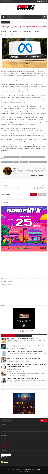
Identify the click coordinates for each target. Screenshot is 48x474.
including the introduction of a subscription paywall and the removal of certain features (22, 121)
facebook (7, 26)
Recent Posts (24, 335)
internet (12, 26)
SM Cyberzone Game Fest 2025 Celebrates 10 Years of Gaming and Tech (25, 345)
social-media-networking (34, 26)
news (20, 26)
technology (43, 26)
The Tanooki (3, 438)
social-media (25, 26)
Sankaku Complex (4, 443)
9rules (28, 471)
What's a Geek (4, 441)
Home (3, 26)
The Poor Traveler (4, 440)
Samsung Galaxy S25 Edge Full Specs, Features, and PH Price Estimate (24, 351)
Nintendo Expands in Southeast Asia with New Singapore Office (23, 378)
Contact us (43, 420)
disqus (33, 194)
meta (16, 26)
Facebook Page (20, 330)
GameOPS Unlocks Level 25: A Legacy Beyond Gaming (14, 205)
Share (14, 161)
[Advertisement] (24, 266)
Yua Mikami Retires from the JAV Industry (17, 372)
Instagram (32, 330)
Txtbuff (2, 447)
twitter (4, 27)
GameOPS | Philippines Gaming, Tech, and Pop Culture (29, 469)
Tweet (5, 161)
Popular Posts (8, 335)
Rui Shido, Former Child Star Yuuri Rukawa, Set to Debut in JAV (22, 338)
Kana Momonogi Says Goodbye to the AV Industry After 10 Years (23, 358)
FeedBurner (9, 457)
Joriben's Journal (4, 446)
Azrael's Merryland (5, 444)
